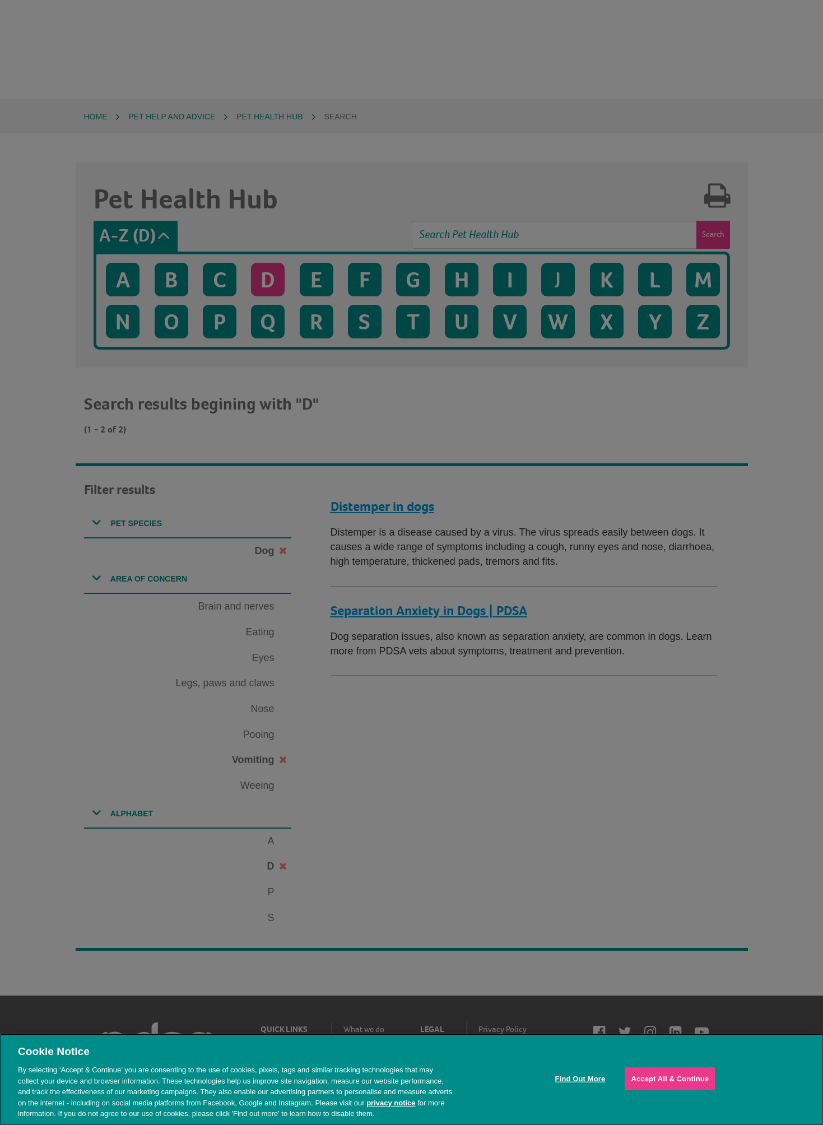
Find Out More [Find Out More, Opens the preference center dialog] (580, 1078)
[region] (411, 1079)
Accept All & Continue (670, 1078)
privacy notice (390, 1103)
